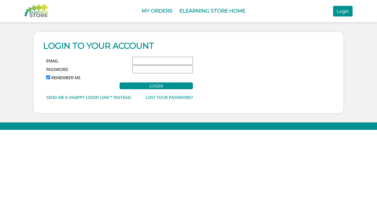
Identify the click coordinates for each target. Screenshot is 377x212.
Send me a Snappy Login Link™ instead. (89, 97)
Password (57, 69)
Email (52, 61)
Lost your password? (169, 97)
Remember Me (65, 77)
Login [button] (343, 11)
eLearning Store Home (212, 11)
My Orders (157, 11)
